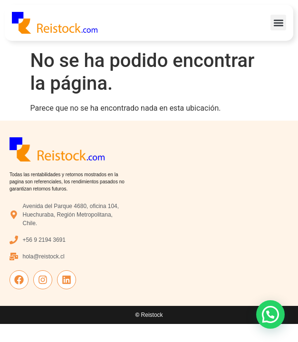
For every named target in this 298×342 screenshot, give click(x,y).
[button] (278, 22)
